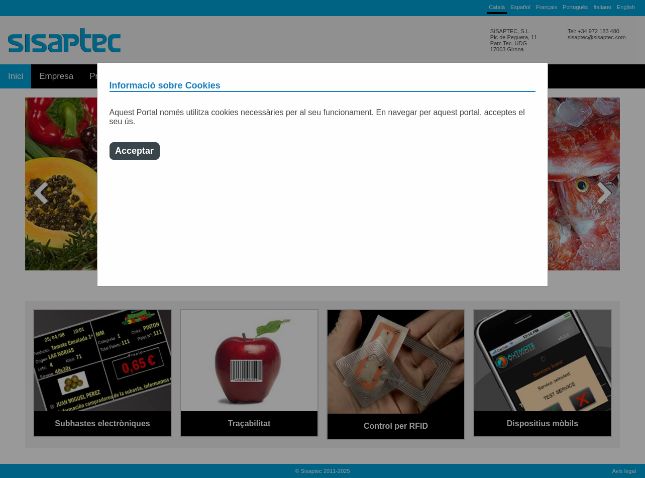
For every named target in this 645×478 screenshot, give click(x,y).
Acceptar (134, 151)
